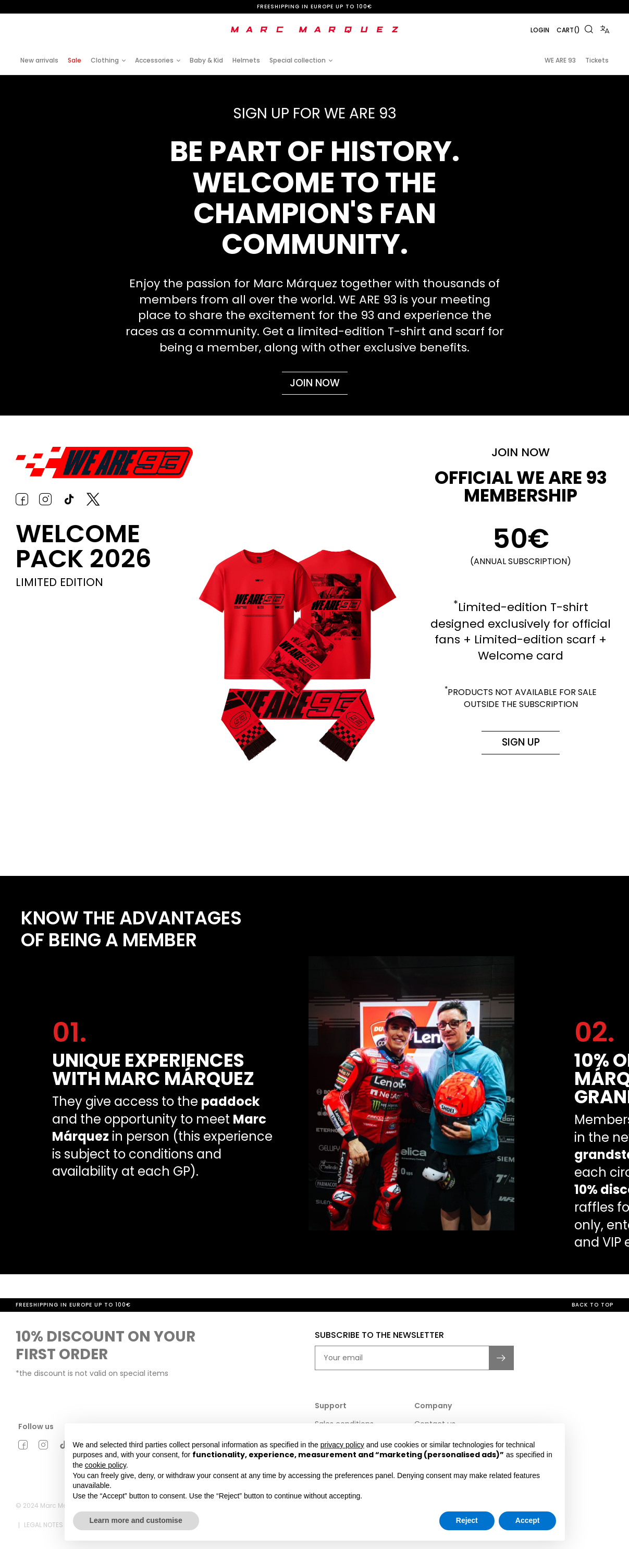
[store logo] (315, 30)
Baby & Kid (206, 60)
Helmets (246, 60)
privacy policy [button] (342, 1445)
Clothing (105, 60)
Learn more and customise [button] (136, 1520)
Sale (74, 60)
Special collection (297, 60)
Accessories (154, 60)
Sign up (521, 746)
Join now (314, 384)
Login (531, 30)
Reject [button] (467, 1520)
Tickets (597, 60)
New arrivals (39, 60)
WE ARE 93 (560, 60)
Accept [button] (527, 1520)
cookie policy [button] (105, 1465)
